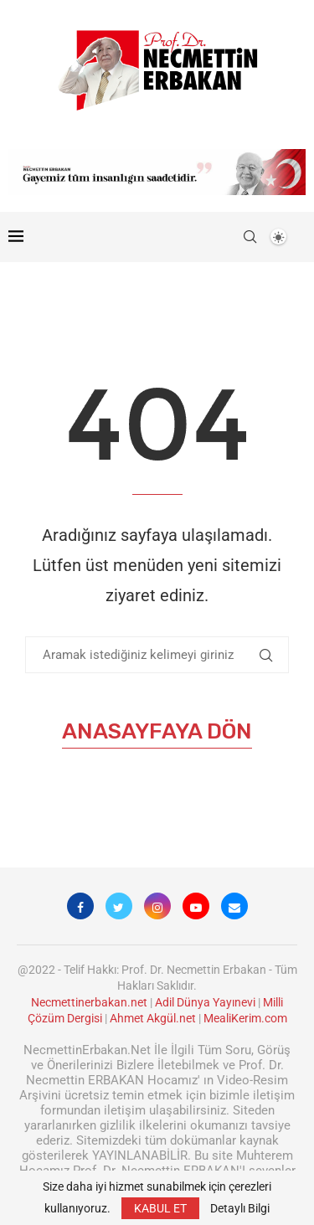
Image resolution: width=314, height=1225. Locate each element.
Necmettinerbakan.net (89, 1002)
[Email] (234, 906)
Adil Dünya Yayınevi (205, 1002)
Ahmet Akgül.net (153, 1018)
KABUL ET (160, 1208)
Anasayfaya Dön (157, 731)
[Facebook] (80, 906)
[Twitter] (119, 906)
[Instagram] (157, 906)
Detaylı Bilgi (240, 1208)
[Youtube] (196, 906)
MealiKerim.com (245, 1018)
